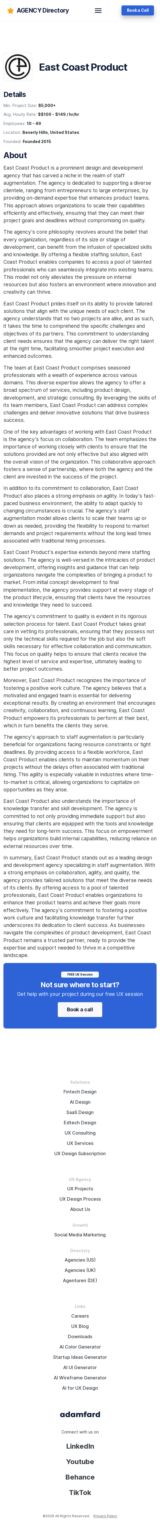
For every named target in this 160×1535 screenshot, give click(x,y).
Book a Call (138, 10)
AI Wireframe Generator (80, 1378)
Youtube (80, 1461)
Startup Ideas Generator (80, 1357)
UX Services (80, 1143)
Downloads (80, 1336)
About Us (80, 1209)
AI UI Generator (80, 1367)
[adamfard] (37, 10)
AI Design (80, 1102)
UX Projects (80, 1189)
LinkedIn (80, 1446)
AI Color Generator (80, 1347)
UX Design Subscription (80, 1153)
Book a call (80, 1009)
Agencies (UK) (80, 1270)
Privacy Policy (105, 1516)
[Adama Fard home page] (80, 1414)
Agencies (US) (80, 1260)
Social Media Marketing (80, 1235)
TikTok (80, 1492)
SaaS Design (80, 1112)
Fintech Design (80, 1092)
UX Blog (80, 1326)
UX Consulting (80, 1133)
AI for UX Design (80, 1388)
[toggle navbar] (98, 10)
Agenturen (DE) (80, 1280)
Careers (80, 1316)
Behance (80, 1477)
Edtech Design (80, 1122)
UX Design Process (80, 1199)
